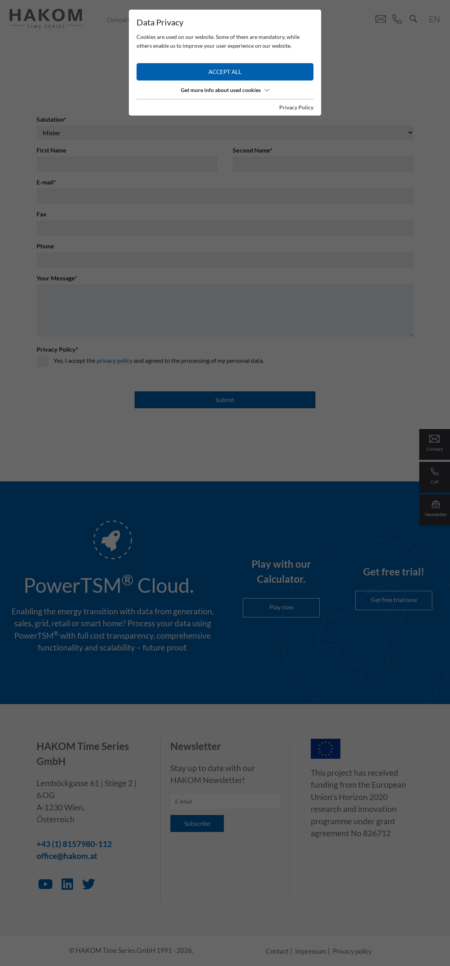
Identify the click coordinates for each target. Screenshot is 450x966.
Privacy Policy (296, 107)
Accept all (225, 71)
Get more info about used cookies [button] (225, 90)
